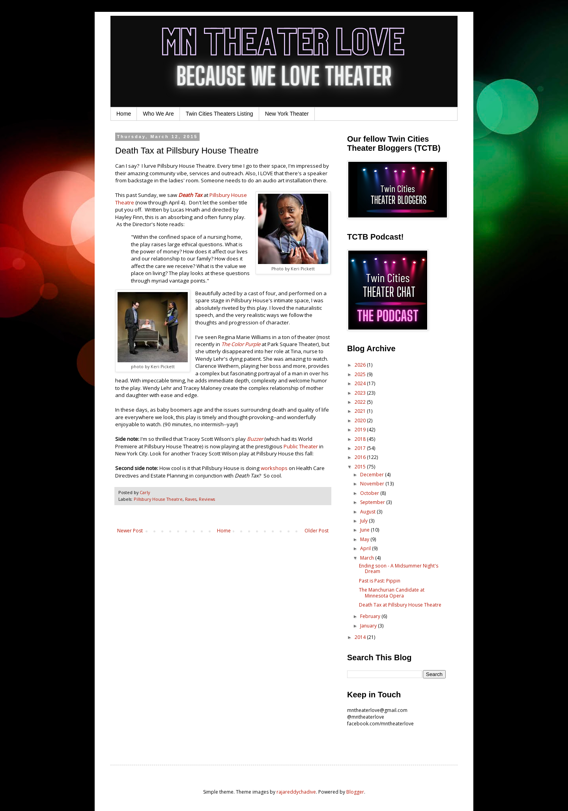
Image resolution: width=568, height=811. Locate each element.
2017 (361, 448)
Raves (190, 499)
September (373, 502)
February (370, 616)
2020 (361, 420)
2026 (361, 364)
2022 (361, 402)
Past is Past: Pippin (379, 580)
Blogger (355, 792)
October (370, 493)
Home (123, 114)
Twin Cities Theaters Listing (219, 114)
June (365, 529)
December (372, 474)
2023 (361, 393)
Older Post (317, 530)
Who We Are (158, 114)
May (365, 539)
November (372, 483)
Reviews (207, 499)
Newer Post (130, 530)
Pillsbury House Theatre (158, 499)
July (364, 520)
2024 (361, 383)
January (369, 625)
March (367, 557)
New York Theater (287, 114)
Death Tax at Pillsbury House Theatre (400, 604)
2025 (361, 374)
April (366, 548)
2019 (361, 429)
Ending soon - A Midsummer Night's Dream (398, 568)
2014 (361, 637)
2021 (361, 411)
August (368, 511)
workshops (274, 468)
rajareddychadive (296, 792)
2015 (361, 466)
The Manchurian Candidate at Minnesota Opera (391, 592)
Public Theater (301, 446)
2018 (361, 439)
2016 (361, 457)
